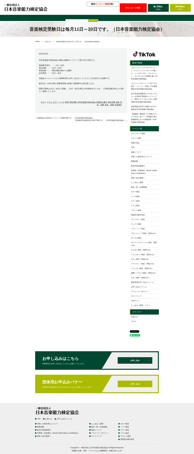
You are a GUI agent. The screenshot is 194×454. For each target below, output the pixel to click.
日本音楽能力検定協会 (86, 102)
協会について (136, 152)
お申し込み (135, 360)
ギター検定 (135, 192)
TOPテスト (135, 301)
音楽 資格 (109, 105)
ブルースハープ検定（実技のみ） (144, 233)
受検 (67, 102)
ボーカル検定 (136, 238)
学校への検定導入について (66, 18)
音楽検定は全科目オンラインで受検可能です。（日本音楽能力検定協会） (65, 118)
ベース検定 (135, 196)
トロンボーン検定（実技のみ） (143, 255)
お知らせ (48, 41)
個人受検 (158, 8)
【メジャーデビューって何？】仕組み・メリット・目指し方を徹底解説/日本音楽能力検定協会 (144, 86)
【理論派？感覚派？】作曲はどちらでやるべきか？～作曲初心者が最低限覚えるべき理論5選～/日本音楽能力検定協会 (144, 118)
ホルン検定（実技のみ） (140, 259)
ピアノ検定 (135, 201)
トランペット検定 (138, 229)
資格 (118, 102)
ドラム (49, 102)
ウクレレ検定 (136, 210)
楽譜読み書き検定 (138, 215)
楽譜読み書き (101, 102)
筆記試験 (111, 102)
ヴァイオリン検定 (138, 219)
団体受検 (180, 8)
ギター (43, 102)
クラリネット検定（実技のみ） (143, 264)
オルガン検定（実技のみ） (141, 250)
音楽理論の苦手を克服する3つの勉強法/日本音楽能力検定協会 (143, 107)
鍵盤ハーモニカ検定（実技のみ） (144, 273)
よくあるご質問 (45, 18)
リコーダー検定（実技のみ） (142, 268)
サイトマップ (136, 296)
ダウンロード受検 (133, 8)
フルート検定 (136, 138)
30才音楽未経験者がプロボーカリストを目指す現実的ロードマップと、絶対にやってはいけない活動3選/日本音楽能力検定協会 (144, 98)
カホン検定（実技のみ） (140, 278)
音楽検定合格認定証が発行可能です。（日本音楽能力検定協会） (100, 120)
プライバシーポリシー (139, 291)
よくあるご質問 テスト (140, 305)
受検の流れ (135, 143)
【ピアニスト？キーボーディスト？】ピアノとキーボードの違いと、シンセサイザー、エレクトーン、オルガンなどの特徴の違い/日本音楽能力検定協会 (144, 73)
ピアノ (55, 102)
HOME (37, 41)
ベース (61, 102)
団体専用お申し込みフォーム (142, 282)
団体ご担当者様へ (170, 18)
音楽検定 (118, 105)
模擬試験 (84, 18)
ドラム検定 (135, 205)
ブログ (133, 321)
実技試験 (73, 102)
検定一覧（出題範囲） (26, 18)
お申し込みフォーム (139, 287)
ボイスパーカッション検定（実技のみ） (144, 243)
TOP (133, 147)
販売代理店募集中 (99, 18)
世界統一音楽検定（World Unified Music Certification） (134, 18)
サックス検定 (136, 224)
